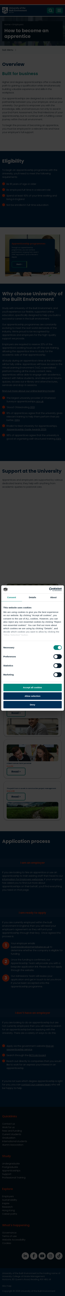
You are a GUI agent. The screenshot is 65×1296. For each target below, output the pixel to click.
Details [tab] (32, 597)
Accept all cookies (32, 687)
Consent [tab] (11, 597)
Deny (32, 704)
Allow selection (32, 696)
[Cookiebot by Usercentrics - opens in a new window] (49, 589)
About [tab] (53, 597)
